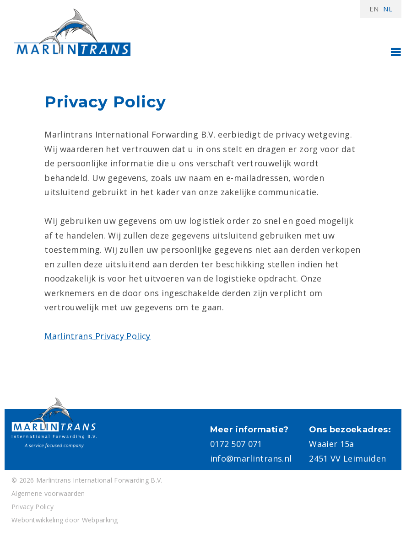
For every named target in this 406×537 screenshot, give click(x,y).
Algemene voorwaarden (48, 493)
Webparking (100, 520)
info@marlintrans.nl (251, 458)
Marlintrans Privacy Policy (97, 335)
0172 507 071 (236, 443)
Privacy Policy (32, 506)
